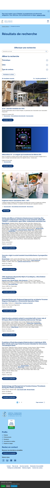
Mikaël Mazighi (15, 354)
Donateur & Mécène (5, 26)
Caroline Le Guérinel (27, 330)
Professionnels (7, 464)
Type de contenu (7, 91)
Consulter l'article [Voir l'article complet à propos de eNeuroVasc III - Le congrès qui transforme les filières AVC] (7, 193)
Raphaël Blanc (13, 257)
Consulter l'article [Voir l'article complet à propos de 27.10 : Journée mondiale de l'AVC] (7, 147)
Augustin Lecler (6, 308)
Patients (6, 462)
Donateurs (6, 466)
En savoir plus (14, 486)
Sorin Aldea (5, 330)
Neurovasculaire (29, 143)
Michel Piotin (31, 257)
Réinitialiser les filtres (8, 102)
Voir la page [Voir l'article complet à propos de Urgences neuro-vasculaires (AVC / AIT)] (6, 238)
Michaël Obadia (39, 256)
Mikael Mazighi (5, 250)
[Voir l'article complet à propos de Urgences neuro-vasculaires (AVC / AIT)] (25, 213)
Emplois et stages (8, 471)
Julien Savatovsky (22, 257)
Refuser (8, 486)
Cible (4, 82)
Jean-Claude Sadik (13, 311)
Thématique (6, 60)
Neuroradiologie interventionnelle (18, 143)
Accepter (3, 486)
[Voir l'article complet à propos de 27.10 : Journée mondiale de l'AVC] (25, 121)
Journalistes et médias (9, 469)
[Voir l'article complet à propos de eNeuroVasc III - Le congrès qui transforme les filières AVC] (25, 167)
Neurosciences (7, 143)
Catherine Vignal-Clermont (24, 289)
